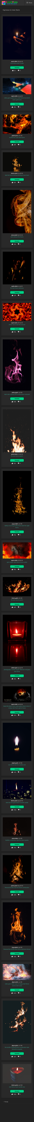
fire (14, 137)
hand (11, 63)
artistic (10, 324)
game (9, 98)
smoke (19, 394)
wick (24, 765)
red (22, 324)
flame (15, 63)
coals (17, 137)
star (24, 324)
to (22, 175)
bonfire (11, 137)
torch (28, 98)
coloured (27, 394)
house (24, 708)
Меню (30, 2)
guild (12, 98)
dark (18, 63)
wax (9, 765)
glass (28, 669)
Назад (5, 1101)
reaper (11, 562)
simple (17, 669)
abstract (15, 237)
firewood (7, 887)
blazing (15, 175)
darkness (21, 288)
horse (21, 562)
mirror (14, 706)
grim (8, 562)
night (28, 525)
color (8, 394)
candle (22, 63)
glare (14, 802)
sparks (21, 456)
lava (25, 98)
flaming (20, 175)
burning (12, 525)
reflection (22, 669)
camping (13, 1047)
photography (7, 669)
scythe (25, 562)
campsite (19, 1049)
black (5, 706)
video (5, 98)
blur (10, 802)
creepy (10, 708)
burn (25, 175)
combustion (13, 840)
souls (16, 984)
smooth (22, 802)
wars (15, 98)
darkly (6, 525)
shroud (28, 949)
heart (16, 1087)
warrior (14, 985)
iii (30, 706)
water (14, 99)
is (8, 525)
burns (17, 527)
